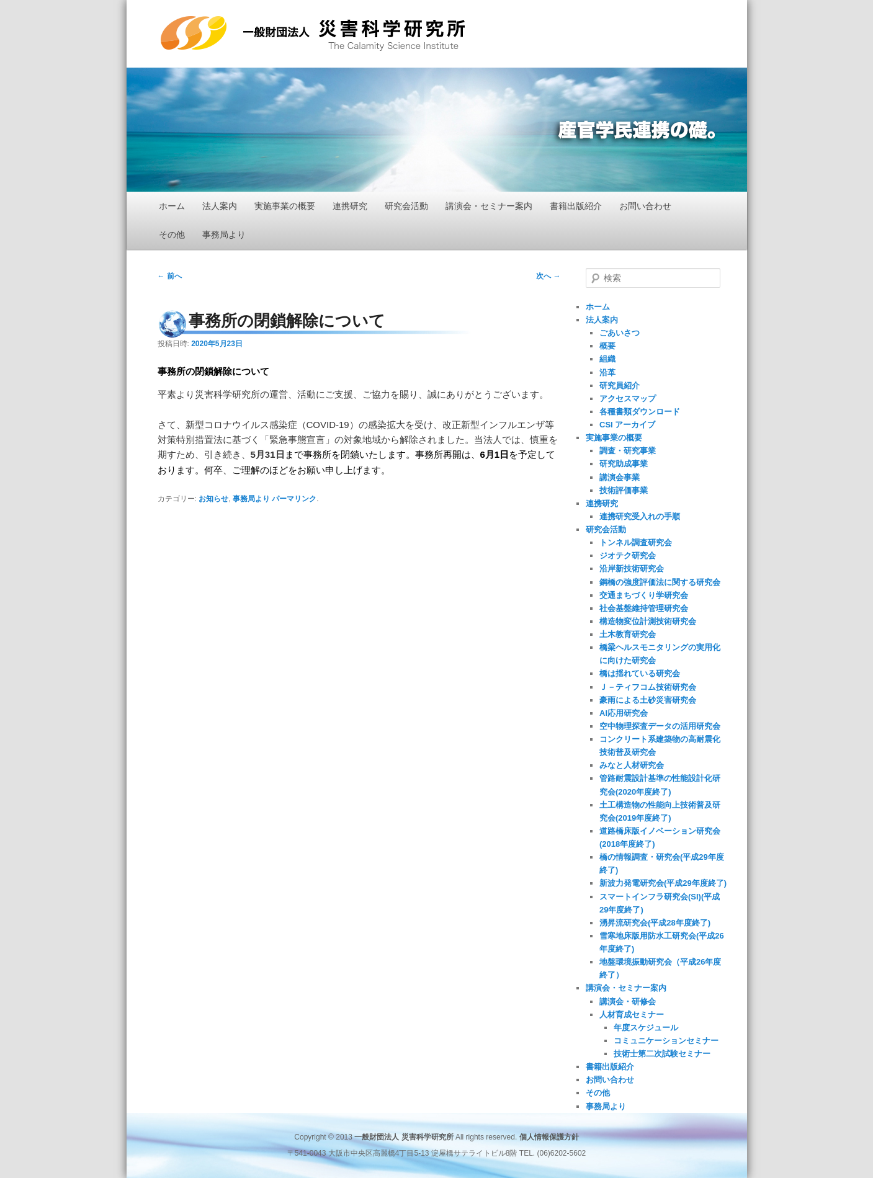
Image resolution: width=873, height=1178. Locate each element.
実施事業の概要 (284, 206)
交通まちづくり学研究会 (643, 595)
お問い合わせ (645, 206)
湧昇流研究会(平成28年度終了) (654, 922)
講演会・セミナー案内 (488, 206)
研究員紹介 (619, 385)
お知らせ (213, 498)
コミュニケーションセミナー (666, 1040)
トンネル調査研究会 (635, 542)
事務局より (224, 234)
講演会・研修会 (627, 1001)
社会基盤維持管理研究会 (643, 608)
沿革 (607, 372)
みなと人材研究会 (631, 765)
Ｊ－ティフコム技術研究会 (647, 687)
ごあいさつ (619, 332)
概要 (607, 345)
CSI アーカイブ (627, 424)
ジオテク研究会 (627, 555)
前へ (170, 276)
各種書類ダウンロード (639, 411)
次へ (548, 276)
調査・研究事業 (627, 450)
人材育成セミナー (631, 1014)
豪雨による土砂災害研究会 (647, 700)
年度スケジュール (646, 1027)
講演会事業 (619, 477)
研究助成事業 (623, 463)
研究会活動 (406, 206)
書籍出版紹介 (576, 206)
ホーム (172, 206)
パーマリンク (294, 498)
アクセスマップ (627, 398)
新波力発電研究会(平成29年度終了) (663, 883)
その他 (172, 234)
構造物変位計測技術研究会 (647, 621)
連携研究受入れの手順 (639, 516)
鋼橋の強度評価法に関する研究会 (659, 582)
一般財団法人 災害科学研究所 (313, 33)
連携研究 (350, 206)
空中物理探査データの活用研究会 (659, 726)
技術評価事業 (623, 490)
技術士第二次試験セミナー (662, 1053)
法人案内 (219, 206)
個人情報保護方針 (549, 1137)
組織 (607, 359)
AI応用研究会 (623, 713)
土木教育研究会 (627, 634)
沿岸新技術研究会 (631, 568)
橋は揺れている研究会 (639, 673)
